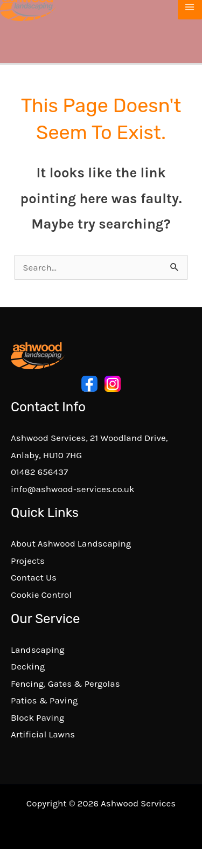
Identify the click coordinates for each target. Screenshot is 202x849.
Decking (28, 666)
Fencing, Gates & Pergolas (65, 683)
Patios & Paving (44, 700)
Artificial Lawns (43, 734)
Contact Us (34, 577)
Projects (28, 560)
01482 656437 (39, 471)
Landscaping (38, 649)
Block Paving (37, 717)
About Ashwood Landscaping (71, 543)
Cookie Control (41, 594)
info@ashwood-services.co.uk (73, 489)
